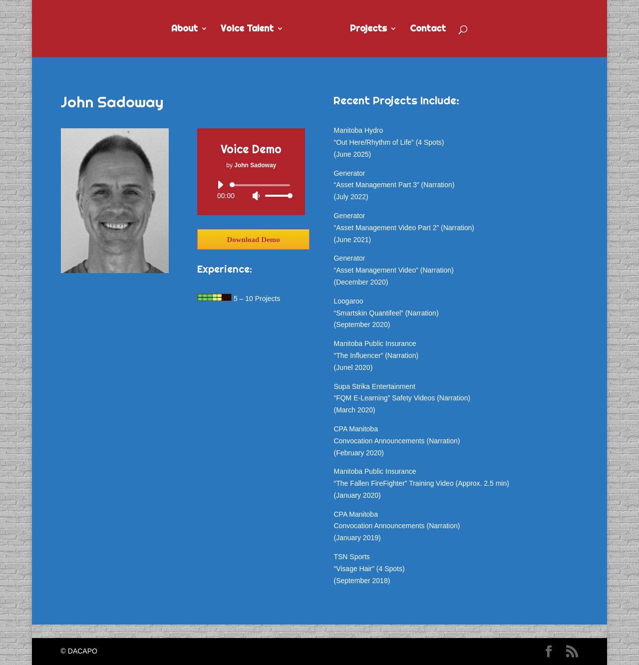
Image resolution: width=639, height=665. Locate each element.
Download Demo (253, 240)
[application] (251, 190)
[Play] (220, 185)
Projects (368, 29)
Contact (428, 29)
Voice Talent (247, 29)
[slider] (261, 185)
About (184, 29)
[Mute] (256, 195)
